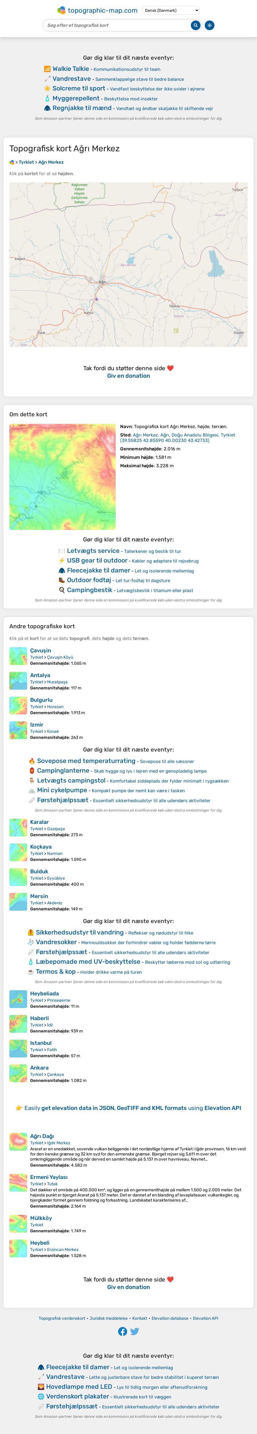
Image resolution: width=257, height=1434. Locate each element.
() (177, 437)
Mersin (39, 896)
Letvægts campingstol (71, 780)
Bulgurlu (41, 700)
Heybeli (40, 1243)
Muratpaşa (57, 682)
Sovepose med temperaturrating (86, 760)
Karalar (39, 822)
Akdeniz (54, 903)
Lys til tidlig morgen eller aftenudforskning (162, 1387)
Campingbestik (89, 590)
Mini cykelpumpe (62, 790)
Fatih (52, 1049)
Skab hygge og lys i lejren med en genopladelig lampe (150, 771)
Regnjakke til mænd (82, 108)
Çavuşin (40, 650)
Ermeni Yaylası (49, 1177)
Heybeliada (44, 993)
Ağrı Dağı (42, 1136)
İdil (50, 1025)
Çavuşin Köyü (60, 657)
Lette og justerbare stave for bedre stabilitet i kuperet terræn (154, 1377)
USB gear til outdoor (97, 560)
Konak (53, 731)
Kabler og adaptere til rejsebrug (165, 561)
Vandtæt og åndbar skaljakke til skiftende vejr (164, 108)
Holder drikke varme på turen (111, 972)
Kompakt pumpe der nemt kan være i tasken (138, 790)
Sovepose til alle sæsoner (167, 761)
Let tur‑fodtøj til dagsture (143, 580)
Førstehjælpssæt (62, 800)
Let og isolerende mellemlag (164, 571)
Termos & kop (56, 971)
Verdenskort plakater (77, 1396)
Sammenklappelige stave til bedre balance (139, 79)
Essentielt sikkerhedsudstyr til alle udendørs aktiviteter (151, 800)
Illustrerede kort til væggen (142, 1397)
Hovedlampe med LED (79, 1386)
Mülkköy (41, 1218)
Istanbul (41, 1043)
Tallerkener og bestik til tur (152, 551)
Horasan (55, 706)
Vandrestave (72, 78)
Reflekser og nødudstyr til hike (160, 933)
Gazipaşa (56, 828)
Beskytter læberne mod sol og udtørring (187, 962)
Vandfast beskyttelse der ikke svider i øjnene (157, 89)
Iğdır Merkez (58, 1143)
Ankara (39, 1067)
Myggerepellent (76, 98)
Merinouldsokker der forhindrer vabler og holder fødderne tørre (148, 942)
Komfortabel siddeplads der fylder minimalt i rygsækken (169, 781)
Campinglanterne (63, 770)
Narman (55, 853)
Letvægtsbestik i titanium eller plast (155, 590)
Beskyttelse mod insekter (131, 99)
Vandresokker (56, 942)
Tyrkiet (36, 657)
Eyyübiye (56, 878)
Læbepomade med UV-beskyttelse (88, 961)
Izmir (36, 724)
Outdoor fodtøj (89, 580)
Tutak (52, 1184)
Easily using (132, 1108)
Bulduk (39, 871)
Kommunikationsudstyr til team (127, 69)
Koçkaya (41, 846)
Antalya (40, 675)
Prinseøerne (58, 1000)
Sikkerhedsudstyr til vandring (80, 932)
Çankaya (55, 1074)
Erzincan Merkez (63, 1249)
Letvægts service (93, 550)
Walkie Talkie (71, 68)
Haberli (39, 1018)
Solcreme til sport (79, 88)
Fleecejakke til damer (98, 570)
